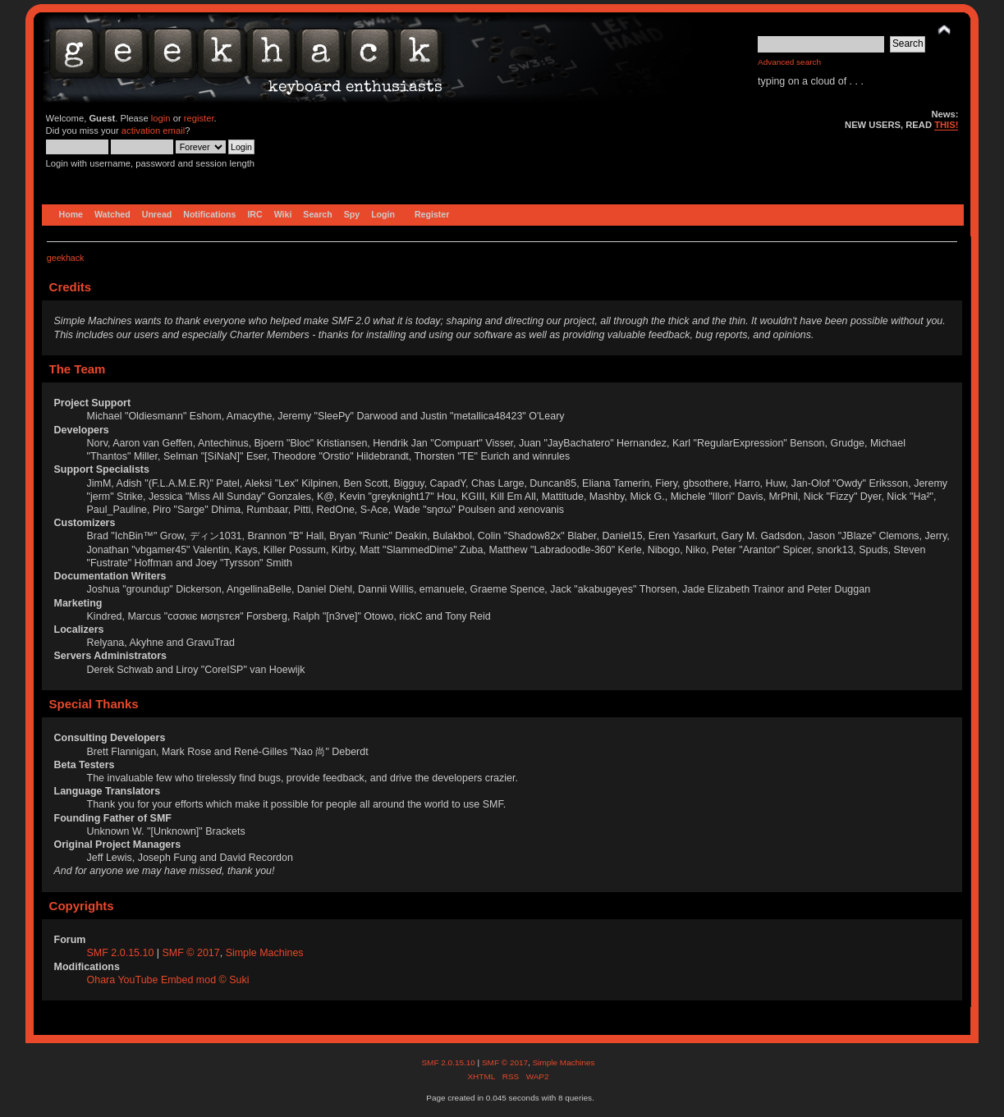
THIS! (946, 125)
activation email (153, 130)
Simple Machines (265, 953)
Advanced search (789, 61)
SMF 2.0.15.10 (122, 953)
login (161, 118)
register (199, 118)
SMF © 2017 (191, 953)
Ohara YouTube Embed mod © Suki (168, 980)
